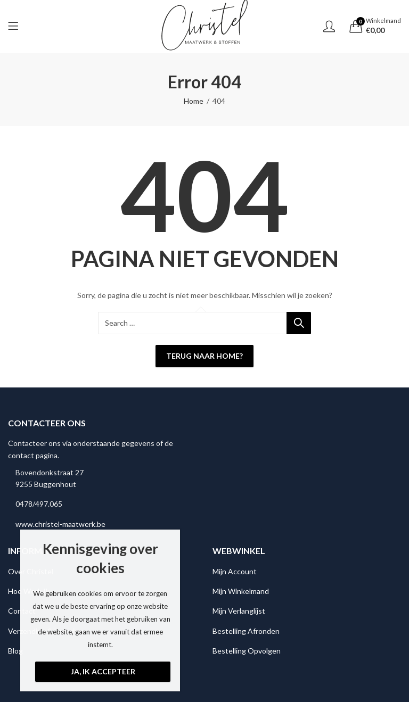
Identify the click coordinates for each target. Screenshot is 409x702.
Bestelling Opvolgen (246, 650)
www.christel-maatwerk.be (60, 523)
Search (299, 323)
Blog (15, 650)
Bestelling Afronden (246, 630)
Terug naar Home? (204, 355)
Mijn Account (234, 571)
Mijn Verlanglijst (238, 610)
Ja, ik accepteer (103, 671)
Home (193, 100)
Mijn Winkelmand (240, 591)
